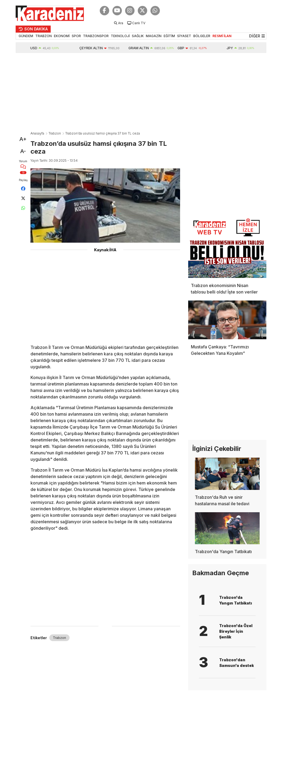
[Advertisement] (141, 93)
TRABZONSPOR (96, 36)
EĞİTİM (169, 36)
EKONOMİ (62, 36)
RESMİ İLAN (222, 36)
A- (23, 151)
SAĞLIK (138, 36)
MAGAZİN (153, 36)
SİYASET (184, 36)
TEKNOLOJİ (120, 36)
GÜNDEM (26, 36)
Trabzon (55, 133)
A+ (23, 139)
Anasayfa (37, 133)
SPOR (76, 36)
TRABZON (43, 36)
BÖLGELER (201, 36)
